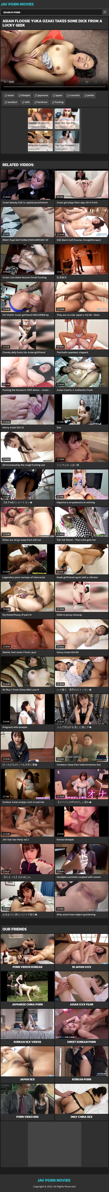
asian (11, 95)
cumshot (75, 95)
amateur (12, 102)
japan (59, 95)
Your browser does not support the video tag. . (54, 60)
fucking (59, 102)
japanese (43, 95)
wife (27, 102)
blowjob (26, 95)
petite (90, 95)
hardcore (42, 102)
